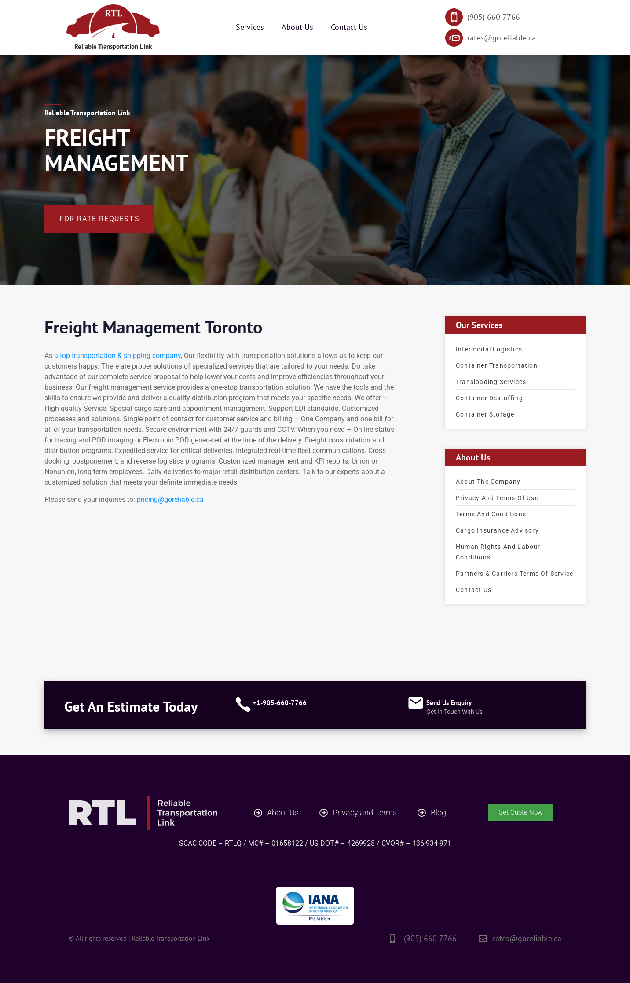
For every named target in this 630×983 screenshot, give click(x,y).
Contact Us (349, 27)
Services (250, 27)
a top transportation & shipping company (117, 355)
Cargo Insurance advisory (497, 530)
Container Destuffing (489, 397)
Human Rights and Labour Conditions (498, 551)
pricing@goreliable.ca (170, 499)
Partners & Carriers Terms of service (514, 573)
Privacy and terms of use (497, 497)
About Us (297, 27)
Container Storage (485, 413)
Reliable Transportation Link (113, 46)
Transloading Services (491, 381)
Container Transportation (497, 365)
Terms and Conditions (491, 513)
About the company (488, 481)
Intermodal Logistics (489, 348)
